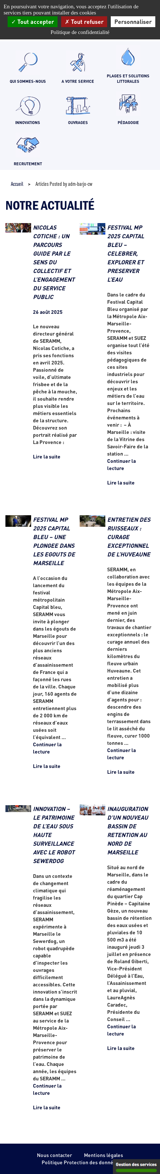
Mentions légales (103, 1155)
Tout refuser (84, 21)
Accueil (17, 183)
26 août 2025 (48, 312)
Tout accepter (32, 21)
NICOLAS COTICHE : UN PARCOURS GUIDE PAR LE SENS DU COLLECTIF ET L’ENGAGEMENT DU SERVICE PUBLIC (54, 262)
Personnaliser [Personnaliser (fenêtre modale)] (133, 21)
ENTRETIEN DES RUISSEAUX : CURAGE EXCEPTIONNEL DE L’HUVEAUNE (128, 537)
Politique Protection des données (80, 1162)
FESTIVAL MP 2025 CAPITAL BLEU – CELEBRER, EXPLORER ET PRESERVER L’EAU (125, 253)
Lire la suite (46, 456)
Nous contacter (54, 1155)
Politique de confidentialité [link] (80, 32)
